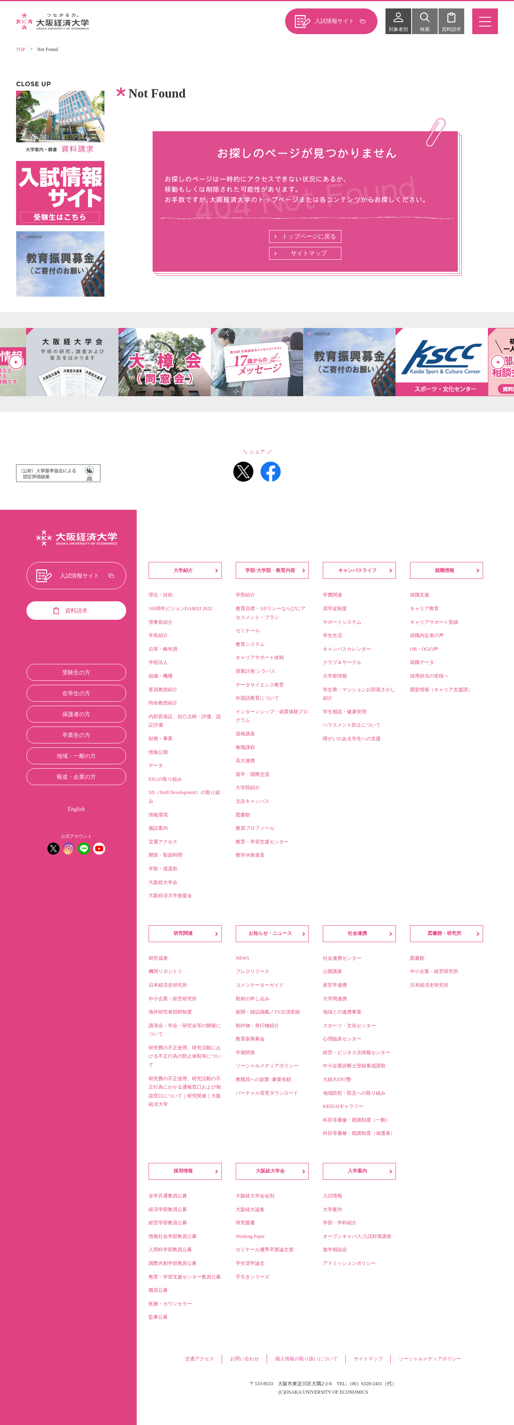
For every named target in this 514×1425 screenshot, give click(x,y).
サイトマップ (309, 253)
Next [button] (498, 362)
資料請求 (451, 29)
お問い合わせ (244, 1359)
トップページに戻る (309, 236)
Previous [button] (16, 362)
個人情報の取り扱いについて (306, 1359)
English (76, 809)
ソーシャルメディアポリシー (430, 1359)
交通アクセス (199, 1359)
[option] (257, 362)
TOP (20, 49)
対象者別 (398, 29)
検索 (425, 29)
